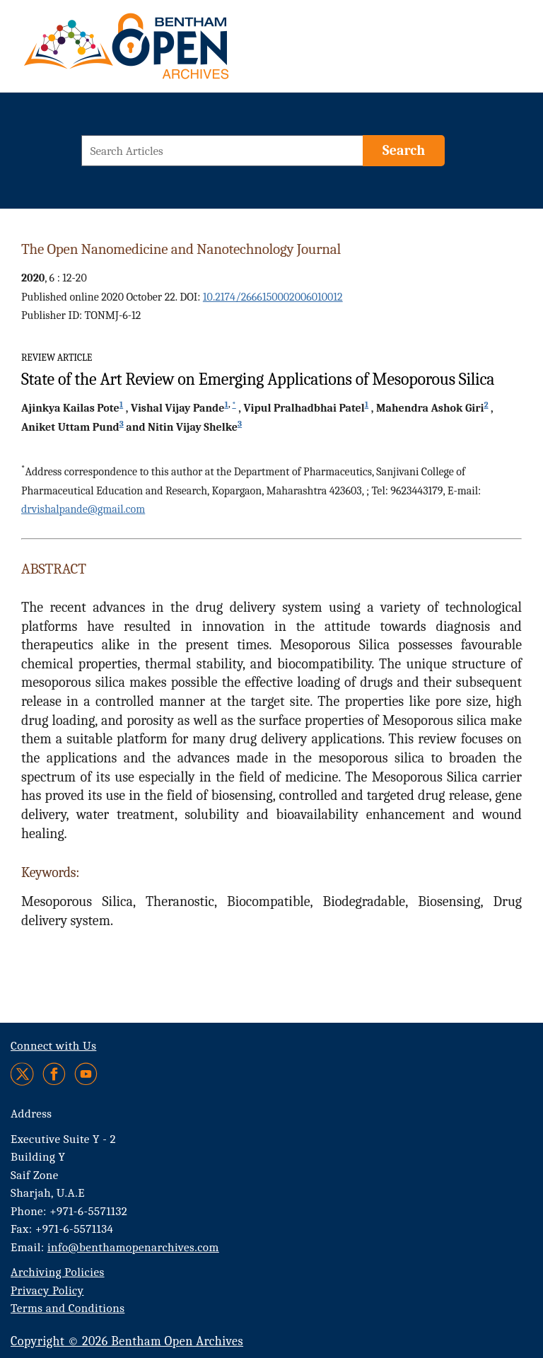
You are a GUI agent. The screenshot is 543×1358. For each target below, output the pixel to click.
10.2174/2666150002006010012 (273, 297)
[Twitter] (23, 1074)
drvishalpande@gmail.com (83, 509)
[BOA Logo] (167, 52)
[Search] (404, 150)
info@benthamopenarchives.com (133, 1247)
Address (31, 1113)
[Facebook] (54, 1074)
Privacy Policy (47, 1290)
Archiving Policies (58, 1272)
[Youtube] (86, 1074)
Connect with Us (53, 1045)
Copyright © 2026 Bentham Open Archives (127, 1341)
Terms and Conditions (67, 1308)
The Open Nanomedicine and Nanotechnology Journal (181, 248)
